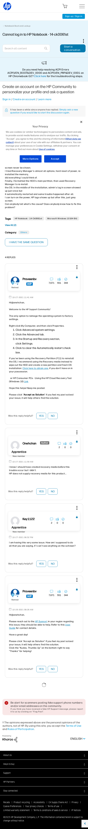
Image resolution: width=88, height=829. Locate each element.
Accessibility (39, 802)
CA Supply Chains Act (58, 802)
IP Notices (76, 810)
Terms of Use (73, 725)
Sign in (6, 99)
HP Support (41, 621)
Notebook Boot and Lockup (17, 26)
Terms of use (53, 806)
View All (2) (10, 225)
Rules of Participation (21, 729)
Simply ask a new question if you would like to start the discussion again (44, 111)
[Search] (26, 48)
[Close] (81, 122)
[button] (76, 267)
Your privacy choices (34, 806)
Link (26, 381)
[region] (44, 142)
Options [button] (85, 40)
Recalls (6, 802)
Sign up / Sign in (73, 16)
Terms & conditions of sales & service (50, 810)
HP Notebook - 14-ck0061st (28, 218)
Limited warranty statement (16, 810)
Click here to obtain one (35, 368)
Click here (40, 76)
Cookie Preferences (12, 806)
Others (23, 232)
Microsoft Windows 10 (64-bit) (62, 218)
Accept (55, 158)
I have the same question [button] (26, 242)
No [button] (53, 415)
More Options (31, 158)
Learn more (44, 99)
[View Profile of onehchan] (29, 443)
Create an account (24, 99)
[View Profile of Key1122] (28, 519)
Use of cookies (47, 149)
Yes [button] (41, 415)
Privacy (75, 802)
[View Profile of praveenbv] (29, 279)
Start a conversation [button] (72, 48)
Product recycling (22, 802)
